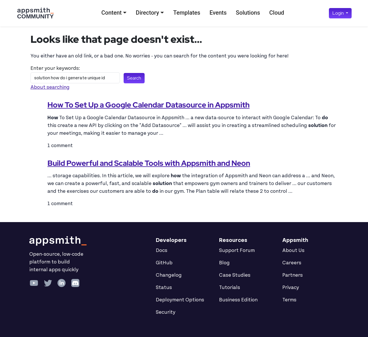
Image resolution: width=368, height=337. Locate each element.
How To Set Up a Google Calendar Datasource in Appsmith (148, 105)
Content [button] (111, 12)
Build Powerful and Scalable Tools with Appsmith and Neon (148, 163)
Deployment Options (180, 300)
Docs (161, 250)
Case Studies (234, 275)
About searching (50, 87)
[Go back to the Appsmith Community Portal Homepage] (35, 13)
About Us (293, 250)
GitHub (164, 262)
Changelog (169, 275)
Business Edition (238, 300)
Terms (289, 300)
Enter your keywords (54, 68)
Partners (292, 275)
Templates (186, 12)
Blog (224, 262)
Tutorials (229, 287)
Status (164, 287)
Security (165, 312)
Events (218, 12)
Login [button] (338, 13)
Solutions (248, 12)
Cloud (276, 12)
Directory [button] (147, 12)
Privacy (290, 287)
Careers (291, 262)
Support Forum (237, 250)
